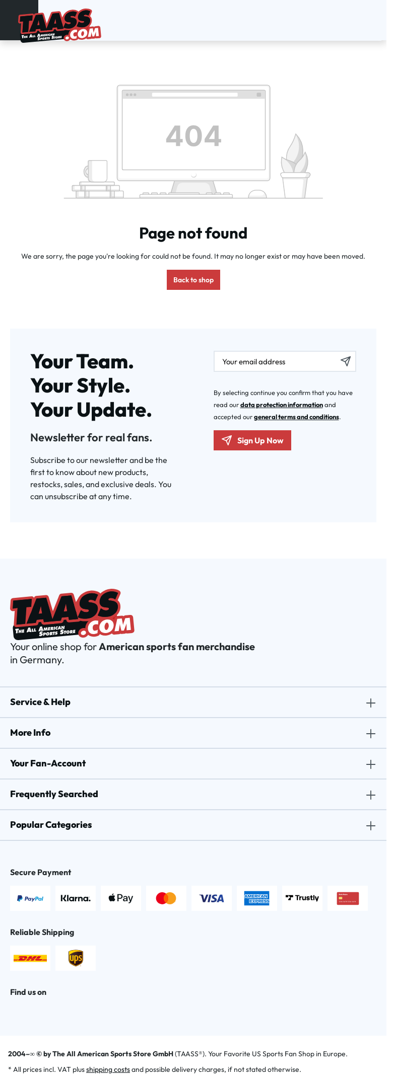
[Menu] (11, 18)
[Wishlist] (359, 19)
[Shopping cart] (372, 19)
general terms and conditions (296, 417)
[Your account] (346, 19)
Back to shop (193, 279)
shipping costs (108, 1069)
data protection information (281, 405)
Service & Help (40, 702)
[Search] (333, 19)
